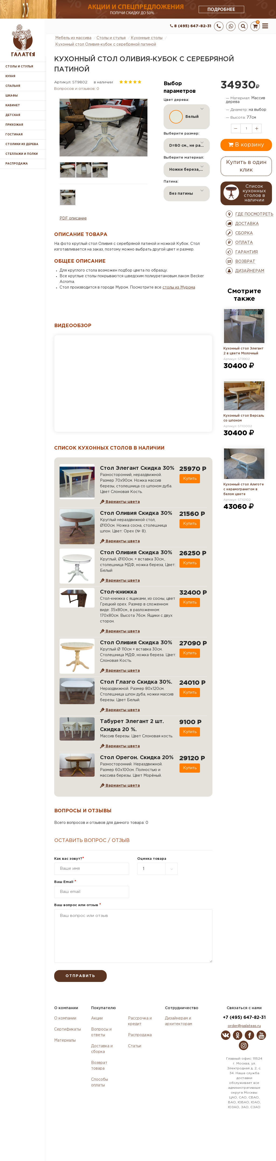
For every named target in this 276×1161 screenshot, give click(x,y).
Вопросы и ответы (101, 1032)
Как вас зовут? (69, 859)
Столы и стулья (19, 67)
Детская (12, 115)
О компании (65, 1018)
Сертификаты (67, 1029)
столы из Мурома (179, 287)
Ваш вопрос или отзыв (77, 905)
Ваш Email (65, 882)
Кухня (10, 76)
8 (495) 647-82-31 (190, 26)
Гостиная (14, 134)
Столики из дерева (21, 144)
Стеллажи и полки (21, 154)
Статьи (134, 1046)
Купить (189, 478)
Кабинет (12, 105)
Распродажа (140, 1035)
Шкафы (11, 96)
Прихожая (14, 125)
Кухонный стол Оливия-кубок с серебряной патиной (105, 44)
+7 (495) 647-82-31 (244, 1018)
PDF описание (73, 218)
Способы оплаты (99, 1082)
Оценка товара (151, 858)
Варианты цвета (120, 502)
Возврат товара (99, 1065)
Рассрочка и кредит (140, 1021)
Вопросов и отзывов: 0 (76, 88)
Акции (97, 1018)
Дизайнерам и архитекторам (178, 1021)
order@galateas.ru (244, 1026)
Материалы (65, 1040)
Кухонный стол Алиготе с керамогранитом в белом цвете (243, 489)
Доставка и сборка (102, 1048)
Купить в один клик (246, 166)
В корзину (246, 144)
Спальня (12, 86)
